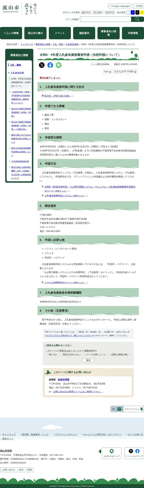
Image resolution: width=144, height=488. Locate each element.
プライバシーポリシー (66, 434)
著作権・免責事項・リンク (35, 434)
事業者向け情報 (108, 33)
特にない (53, 354)
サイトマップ (9, 434)
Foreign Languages (120, 6)
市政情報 (133, 33)
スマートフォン (132, 409)
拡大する (109, 12)
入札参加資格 (72, 44)
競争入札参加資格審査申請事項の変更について (21, 152)
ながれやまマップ (112, 456)
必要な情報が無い (120, 354)
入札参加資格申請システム (66, 195)
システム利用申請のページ (66, 282)
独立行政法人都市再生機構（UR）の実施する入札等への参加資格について (21, 172)
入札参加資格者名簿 (20, 161)
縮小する (85, 12)
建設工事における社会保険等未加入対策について (21, 138)
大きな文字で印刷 (123, 71)
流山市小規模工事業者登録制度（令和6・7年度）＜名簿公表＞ (21, 125)
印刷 (106, 71)
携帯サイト (8, 439)
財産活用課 (63, 379)
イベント (60, 33)
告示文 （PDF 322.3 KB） (59, 96)
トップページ (26, 44)
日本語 (139, 6)
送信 (88, 360)
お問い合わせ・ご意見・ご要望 (17, 469)
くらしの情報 (11, 33)
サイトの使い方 (135, 434)
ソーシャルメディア (134, 456)
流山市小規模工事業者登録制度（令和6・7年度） (21, 112)
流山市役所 (6, 451)
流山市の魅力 (35, 33)
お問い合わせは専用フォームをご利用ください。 (78, 391)
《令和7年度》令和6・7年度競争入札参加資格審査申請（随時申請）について (21, 97)
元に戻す (97, 12)
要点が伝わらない (72, 354)
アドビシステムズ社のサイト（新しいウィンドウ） (69, 335)
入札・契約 (58, 44)
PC (113, 409)
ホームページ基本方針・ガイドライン (102, 434)
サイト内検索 (72, 19)
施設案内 (84, 33)
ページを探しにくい (96, 354)
